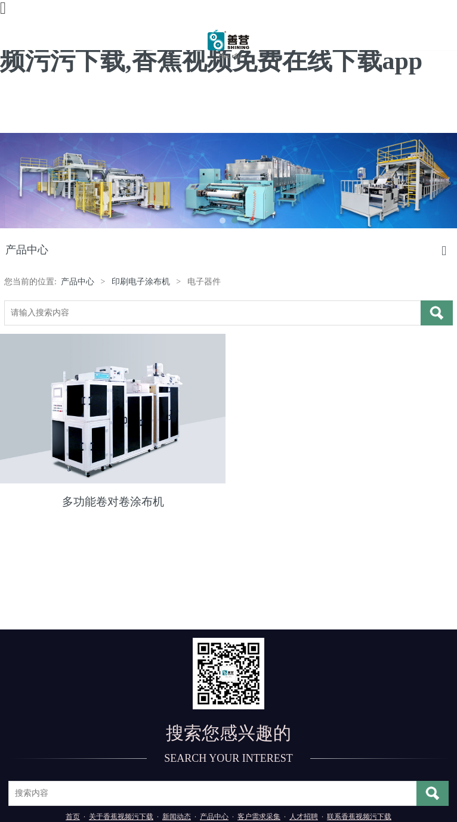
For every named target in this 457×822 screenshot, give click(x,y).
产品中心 (77, 281)
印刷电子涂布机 (141, 281)
